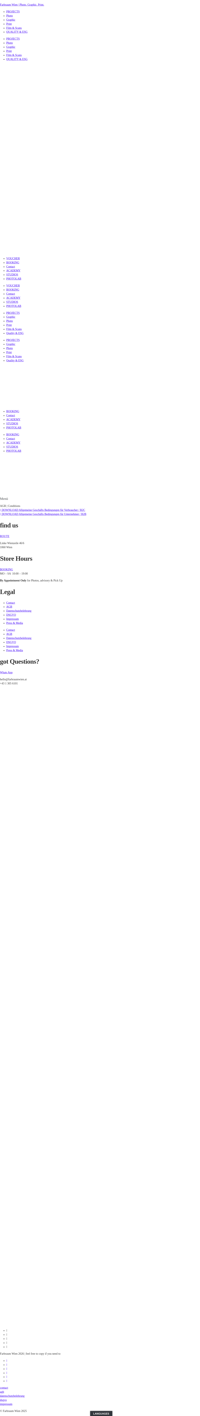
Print (9, 23)
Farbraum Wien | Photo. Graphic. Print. (22, 4)
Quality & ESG (15, 333)
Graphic (10, 19)
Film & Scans (14, 28)
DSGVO (11, 614)
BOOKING (12, 262)
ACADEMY (13, 270)
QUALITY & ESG (17, 31)
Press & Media (14, 623)
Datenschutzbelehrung (18, 610)
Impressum (12, 619)
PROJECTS (13, 11)
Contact (10, 266)
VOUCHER (13, 258)
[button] (100, 500)
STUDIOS (12, 274)
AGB (9, 606)
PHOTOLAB (13, 278)
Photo (9, 15)
